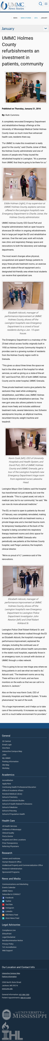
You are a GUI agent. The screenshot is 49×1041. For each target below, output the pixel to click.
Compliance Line (9, 930)
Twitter (6, 901)
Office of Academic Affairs (12, 791)
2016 (36, 18)
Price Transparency (10, 843)
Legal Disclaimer (8, 937)
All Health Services (9, 826)
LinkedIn (7, 911)
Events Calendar (8, 888)
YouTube (7, 905)
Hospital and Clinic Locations (14, 840)
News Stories (16, 8)
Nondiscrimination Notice (12, 941)
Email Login (7, 745)
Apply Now (6, 784)
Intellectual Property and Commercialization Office (22, 865)
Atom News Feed (10, 918)
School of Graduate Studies (13, 801)
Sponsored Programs (10, 872)
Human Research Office (11, 862)
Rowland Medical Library (12, 794)
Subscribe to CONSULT (11, 894)
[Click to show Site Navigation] (46, 3)
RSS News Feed (10, 915)
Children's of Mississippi (11, 830)
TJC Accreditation (9, 947)
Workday (5, 768)
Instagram (8, 908)
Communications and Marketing (15, 884)
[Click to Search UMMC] (40, 3)
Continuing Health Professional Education (19, 787)
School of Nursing (9, 811)
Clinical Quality (8, 833)
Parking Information (10, 762)
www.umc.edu (7, 989)
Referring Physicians (10, 846)
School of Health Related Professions (17, 804)
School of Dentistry (10, 797)
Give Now (6, 748)
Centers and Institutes (11, 859)
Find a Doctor (7, 836)
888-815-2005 (26, 998)
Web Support (7, 951)
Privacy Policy (7, 944)
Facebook (7, 898)
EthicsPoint (6, 934)
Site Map (5, 765)
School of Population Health (13, 814)
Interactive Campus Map (12, 751)
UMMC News (7, 891)
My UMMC (6, 758)
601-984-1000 (24, 995)
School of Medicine (9, 807)
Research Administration (12, 869)
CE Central (6, 741)
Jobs (4, 755)
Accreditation (7, 780)
